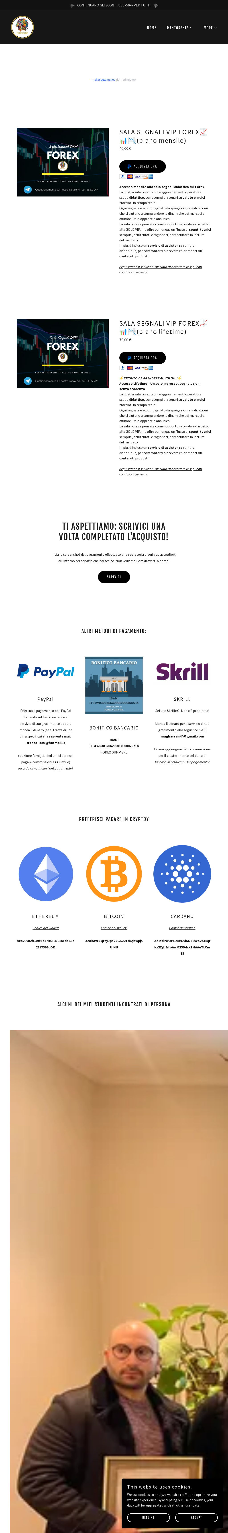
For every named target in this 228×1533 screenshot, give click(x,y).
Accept (199, 1517)
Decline (157, 1517)
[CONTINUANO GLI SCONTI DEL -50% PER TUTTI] (114, 5)
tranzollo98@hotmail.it (45, 742)
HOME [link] (151, 28)
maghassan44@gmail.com (182, 736)
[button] (178, 27)
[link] (22, 26)
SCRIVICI (114, 577)
